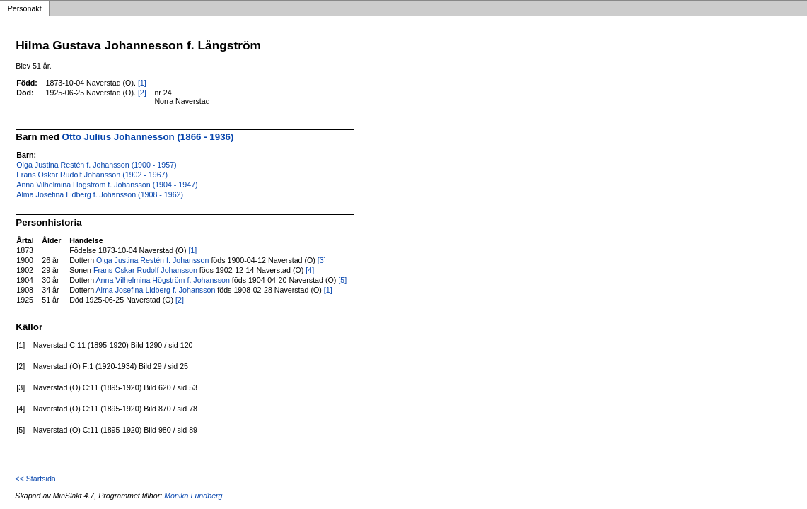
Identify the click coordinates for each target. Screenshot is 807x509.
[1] (142, 82)
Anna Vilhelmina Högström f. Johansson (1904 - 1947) (106, 184)
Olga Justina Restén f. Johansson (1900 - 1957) (96, 164)
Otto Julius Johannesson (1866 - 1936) (148, 136)
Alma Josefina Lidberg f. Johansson (156, 290)
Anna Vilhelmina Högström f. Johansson (163, 280)
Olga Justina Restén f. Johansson (152, 260)
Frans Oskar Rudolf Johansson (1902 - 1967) (92, 174)
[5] (342, 280)
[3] (322, 260)
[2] (142, 92)
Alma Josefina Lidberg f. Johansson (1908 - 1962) (99, 194)
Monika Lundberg (193, 495)
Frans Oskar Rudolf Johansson (145, 270)
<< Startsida (35, 478)
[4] (310, 270)
